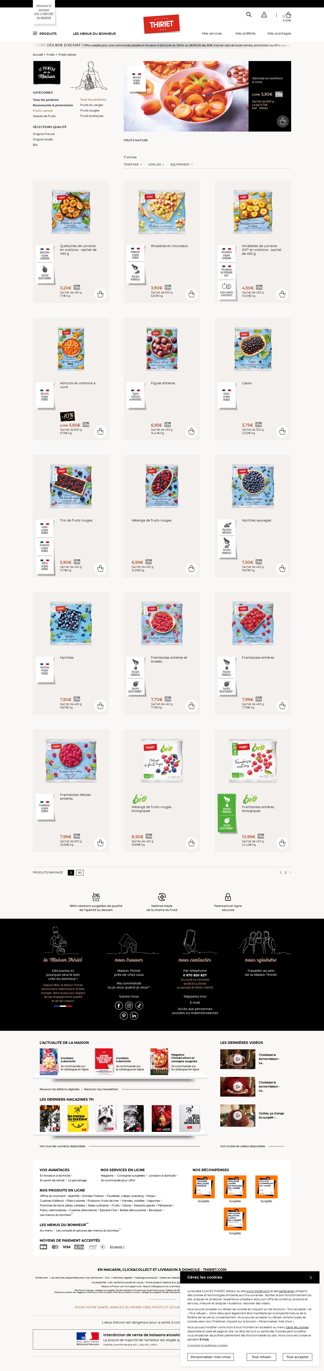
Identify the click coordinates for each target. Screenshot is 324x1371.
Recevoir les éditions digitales (60, 1089)
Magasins (107, 1175)
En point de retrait (52, 1180)
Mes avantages (279, 33)
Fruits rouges (89, 110)
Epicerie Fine (108, 1210)
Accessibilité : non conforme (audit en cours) (117, 1282)
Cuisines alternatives (83, 1210)
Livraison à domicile (162, 1175)
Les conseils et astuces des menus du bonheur (88, 1230)
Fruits (51, 54)
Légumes (153, 1200)
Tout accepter (297, 1357)
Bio (35, 144)
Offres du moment (52, 1196)
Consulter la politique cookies (207, 1345)
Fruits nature (67, 54)
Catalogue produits (146, 1277)
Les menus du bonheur (94, 34)
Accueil (38, 54)
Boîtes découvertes (133, 1210)
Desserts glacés (144, 1205)
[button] (264, 15)
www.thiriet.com (258, 1291)
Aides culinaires (98, 1205)
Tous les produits (46, 99)
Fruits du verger (91, 105)
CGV (107, 1277)
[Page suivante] (289, 872)
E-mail (195, 1003)
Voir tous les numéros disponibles (62, 1146)
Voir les (154, 164)
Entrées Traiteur (93, 1196)
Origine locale (43, 139)
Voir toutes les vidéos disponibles (242, 1146)
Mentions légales (122, 1277)
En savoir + (117, 1246)
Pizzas (150, 1196)
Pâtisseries (165, 1205)
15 (71, 872)
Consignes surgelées (131, 1175)
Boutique (155, 1210)
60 (80, 872)
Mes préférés (245, 33)
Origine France (44, 134)
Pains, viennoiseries (53, 1210)
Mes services (212, 33)
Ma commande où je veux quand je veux (128, 985)
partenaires (286, 1291)
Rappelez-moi (195, 996)
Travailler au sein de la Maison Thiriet (261, 973)
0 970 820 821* (195, 975)
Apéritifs (74, 1196)
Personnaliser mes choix (211, 1357)
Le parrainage (77, 1180)
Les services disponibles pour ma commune (76, 1277)
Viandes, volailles (133, 1200)
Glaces (126, 1205)
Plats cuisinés (76, 1200)
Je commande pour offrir (118, 1180)
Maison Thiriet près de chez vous (129, 973)
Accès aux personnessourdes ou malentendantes (195, 1011)
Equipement (180, 164)
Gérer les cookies (297, 1327)
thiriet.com (41, 1277)
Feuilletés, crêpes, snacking (125, 1196)
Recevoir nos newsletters (101, 1089)
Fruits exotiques (91, 116)
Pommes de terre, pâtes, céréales (62, 1205)
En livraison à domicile (55, 1175)
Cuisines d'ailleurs (52, 1200)
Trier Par (131, 164)
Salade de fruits (44, 116)
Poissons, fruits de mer (103, 1200)
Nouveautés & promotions (53, 105)
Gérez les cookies (170, 1277)
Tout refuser (261, 1357)
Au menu (46, 1230)
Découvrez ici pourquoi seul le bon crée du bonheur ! (63, 975)
